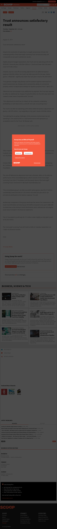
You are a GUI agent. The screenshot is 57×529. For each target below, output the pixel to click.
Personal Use (28, 153)
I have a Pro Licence (20, 157)
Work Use (18, 153)
